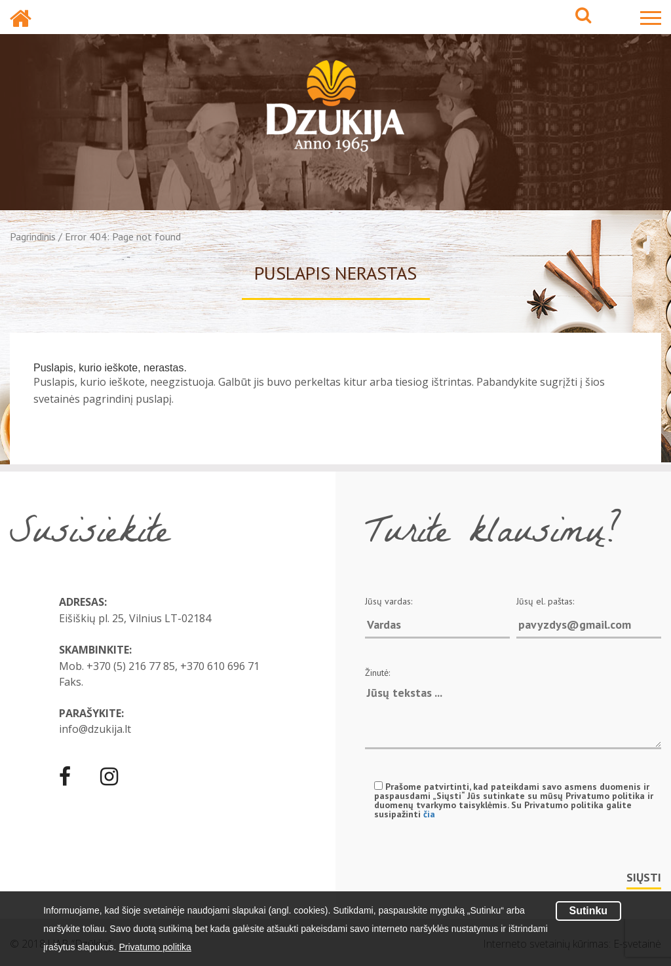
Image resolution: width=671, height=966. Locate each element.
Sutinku (588, 910)
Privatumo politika (155, 947)
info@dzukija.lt (95, 729)
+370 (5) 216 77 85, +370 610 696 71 (172, 666)
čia (429, 814)
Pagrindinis (33, 236)
